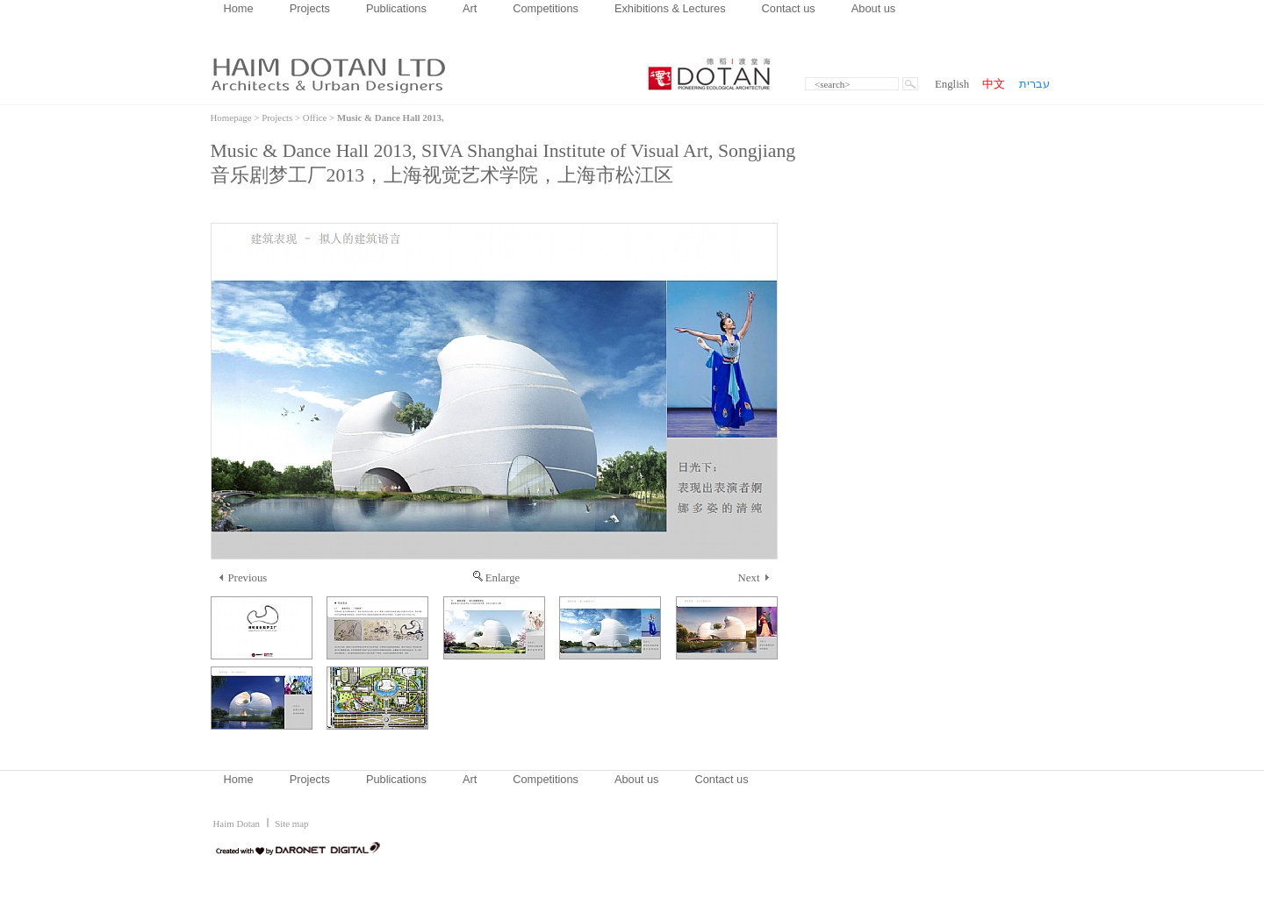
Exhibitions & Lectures (670, 8)
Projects (310, 8)
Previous (243, 578)
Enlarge (497, 578)
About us (873, 8)
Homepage (231, 117)
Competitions (545, 8)
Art (470, 8)
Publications (396, 8)
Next (753, 578)
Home (239, 8)
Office (315, 117)
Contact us (788, 8)
